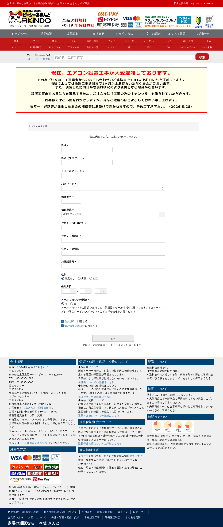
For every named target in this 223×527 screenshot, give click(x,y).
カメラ (168, 41)
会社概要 (98, 33)
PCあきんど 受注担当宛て (38, 407)
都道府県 (68, 209)
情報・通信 (187, 41)
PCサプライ (55, 47)
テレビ (111, 41)
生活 (73, 41)
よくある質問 (177, 33)
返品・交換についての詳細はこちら (98, 415)
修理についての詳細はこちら (95, 397)
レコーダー (130, 41)
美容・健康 (73, 47)
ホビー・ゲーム (187, 47)
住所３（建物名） (71, 248)
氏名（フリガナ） (73, 158)
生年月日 (66, 286)
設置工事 (72, 33)
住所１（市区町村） (74, 223)
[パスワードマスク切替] (162, 188)
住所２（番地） (72, 235)
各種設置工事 (92, 517)
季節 (54, 41)
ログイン (33, 58)
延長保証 (46, 33)
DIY (168, 47)
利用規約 (87, 511)
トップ (32, 126)
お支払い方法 (124, 33)
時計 (130, 47)
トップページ (20, 33)
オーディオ (149, 41)
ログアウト (139, 511)
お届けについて (37, 517)
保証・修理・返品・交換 (65, 517)
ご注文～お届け (151, 33)
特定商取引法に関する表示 (23, 511)
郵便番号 (68, 196)
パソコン (16, 47)
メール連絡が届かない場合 (34, 442)
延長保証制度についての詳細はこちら (100, 443)
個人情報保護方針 (74, 325)
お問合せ (203, 33)
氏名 (65, 145)
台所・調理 (92, 41)
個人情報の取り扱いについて (60, 511)
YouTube (208, 3)
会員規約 (69, 321)
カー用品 (206, 41)
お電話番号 (69, 261)
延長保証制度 (112, 517)
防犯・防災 (92, 47)
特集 (16, 41)
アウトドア (111, 47)
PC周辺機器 (36, 47)
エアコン (35, 41)
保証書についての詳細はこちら (96, 382)
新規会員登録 (181, 3)
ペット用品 (206, 47)
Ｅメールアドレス (73, 171)
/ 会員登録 (45, 58)
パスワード (69, 184)
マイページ (196, 3)
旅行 (149, 47)
